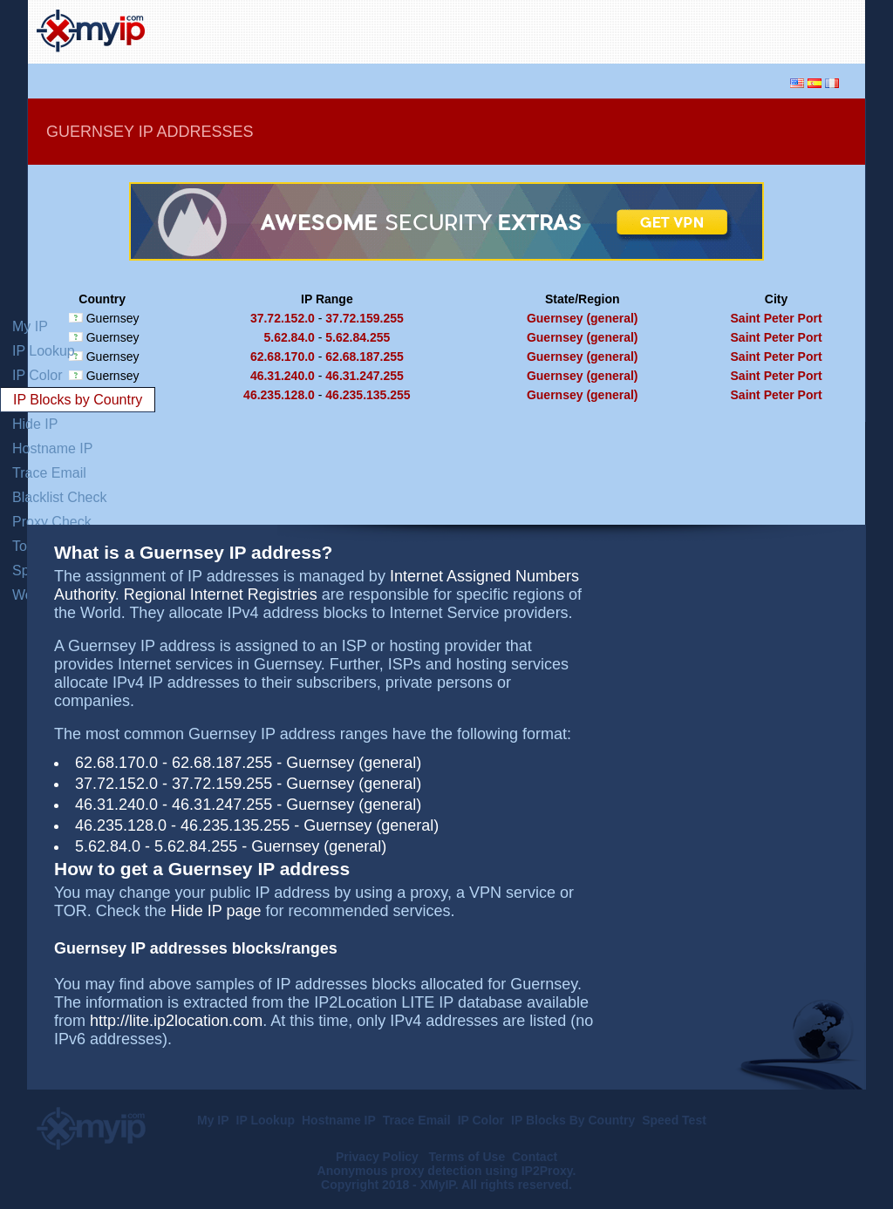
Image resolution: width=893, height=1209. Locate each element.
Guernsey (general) (582, 318)
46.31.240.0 (282, 376)
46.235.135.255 (367, 395)
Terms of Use (467, 1157)
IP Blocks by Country (77, 399)
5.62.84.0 (288, 337)
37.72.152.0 (282, 318)
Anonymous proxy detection (399, 1171)
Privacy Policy (379, 1157)
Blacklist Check (59, 497)
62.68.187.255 (364, 356)
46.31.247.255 (364, 376)
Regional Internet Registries (220, 594)
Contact (534, 1157)
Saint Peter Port (776, 318)
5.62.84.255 (357, 337)
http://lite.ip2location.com (176, 1020)
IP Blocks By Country (573, 1120)
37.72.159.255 (364, 318)
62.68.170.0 (282, 356)
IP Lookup (43, 350)
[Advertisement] (652, 29)
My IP (30, 326)
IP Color (37, 375)
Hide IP (35, 424)
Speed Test (674, 1120)
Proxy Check (52, 521)
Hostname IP (52, 448)
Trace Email (49, 472)
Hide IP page (216, 911)
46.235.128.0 (279, 395)
